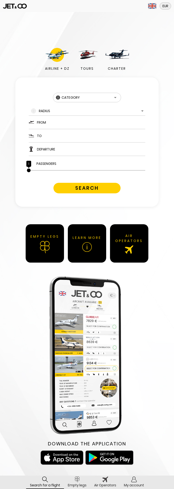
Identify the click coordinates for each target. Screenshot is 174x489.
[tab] (45, 482)
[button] (152, 6)
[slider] (87, 170)
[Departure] (91, 149)
